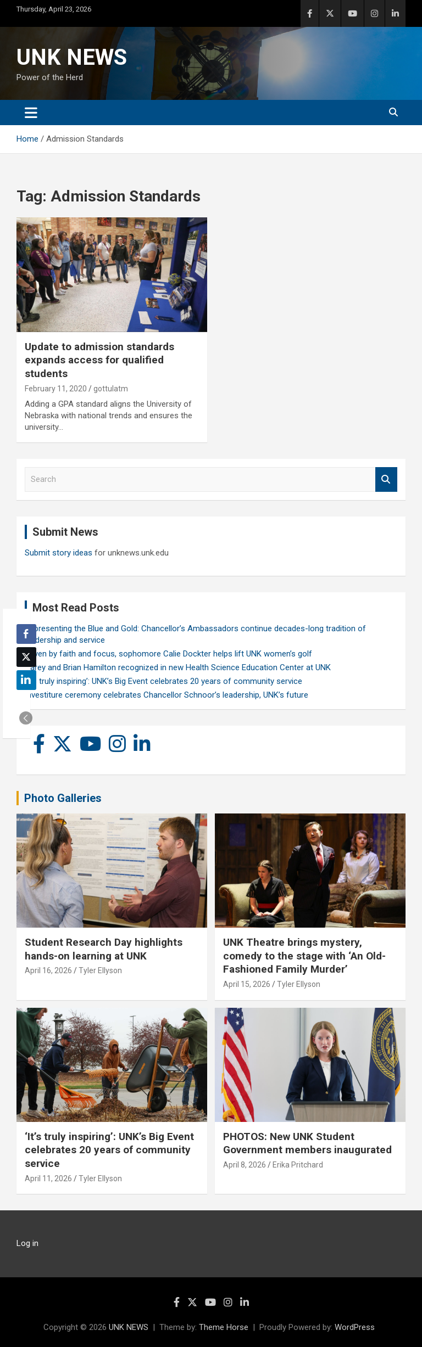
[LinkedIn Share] (26, 680)
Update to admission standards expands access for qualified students (99, 360)
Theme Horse (223, 1327)
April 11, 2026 (48, 1178)
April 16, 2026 (48, 970)
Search (386, 479)
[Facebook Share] (26, 634)
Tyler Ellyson (100, 970)
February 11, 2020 (56, 388)
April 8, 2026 (244, 1164)
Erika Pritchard (298, 1164)
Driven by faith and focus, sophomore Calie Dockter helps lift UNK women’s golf (168, 654)
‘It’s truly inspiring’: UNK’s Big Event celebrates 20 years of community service (163, 681)
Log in (27, 1243)
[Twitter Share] (26, 657)
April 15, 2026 (246, 984)
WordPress (355, 1327)
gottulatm (110, 388)
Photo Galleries (63, 798)
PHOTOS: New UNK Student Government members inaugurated (307, 1143)
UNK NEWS (71, 57)
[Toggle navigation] (31, 112)
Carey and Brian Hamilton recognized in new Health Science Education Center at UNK (178, 667)
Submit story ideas (58, 553)
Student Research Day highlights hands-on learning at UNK (103, 949)
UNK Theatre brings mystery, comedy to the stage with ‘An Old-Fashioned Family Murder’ (304, 955)
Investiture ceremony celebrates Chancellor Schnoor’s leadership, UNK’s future (166, 695)
